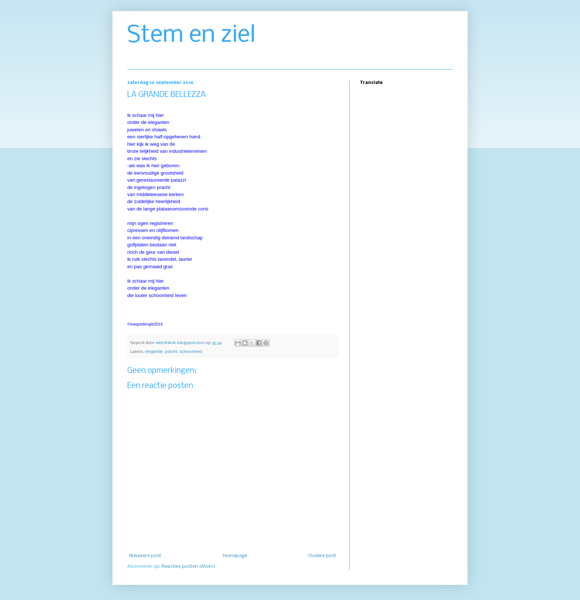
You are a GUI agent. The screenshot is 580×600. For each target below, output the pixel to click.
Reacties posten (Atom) (188, 566)
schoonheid (190, 352)
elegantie (154, 352)
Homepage (235, 555)
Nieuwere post (145, 555)
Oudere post (322, 555)
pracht (171, 352)
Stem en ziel (191, 35)
